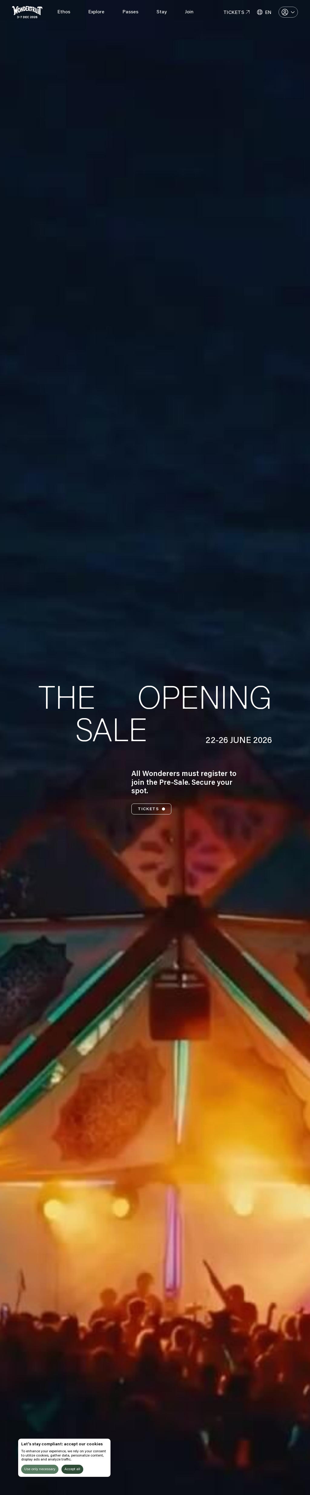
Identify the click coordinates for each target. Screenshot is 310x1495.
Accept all (72, 1469)
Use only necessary (39, 1469)
